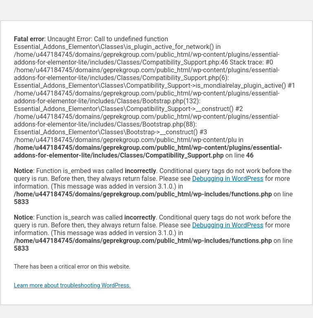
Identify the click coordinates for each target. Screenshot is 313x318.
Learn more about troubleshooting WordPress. (72, 285)
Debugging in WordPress (227, 178)
